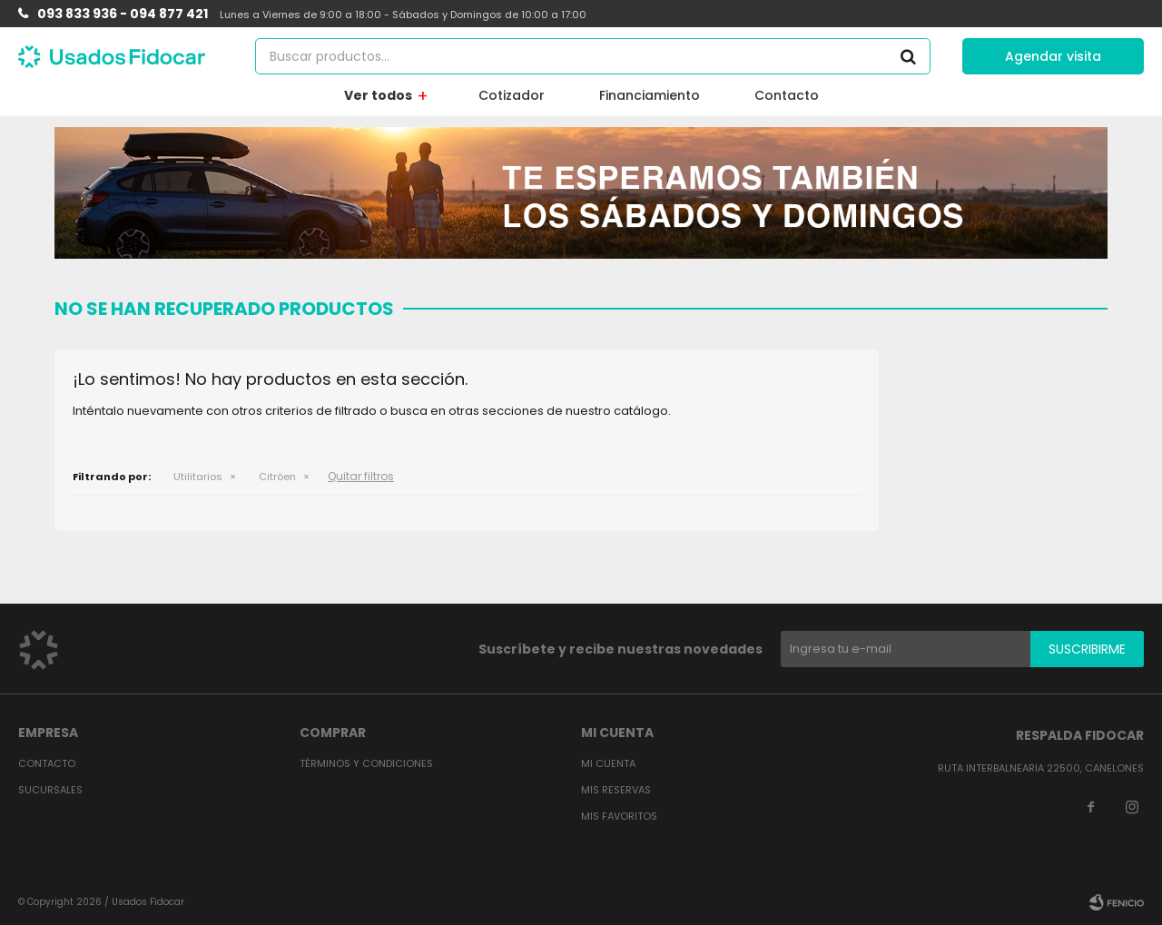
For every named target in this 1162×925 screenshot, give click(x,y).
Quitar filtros (361, 476)
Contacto (786, 95)
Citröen (277, 476)
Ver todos (378, 95)
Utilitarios (197, 476)
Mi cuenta (608, 763)
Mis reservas (616, 789)
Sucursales (50, 789)
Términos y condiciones (366, 763)
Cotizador (511, 95)
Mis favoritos (619, 816)
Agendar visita (1053, 56)
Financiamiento (649, 95)
